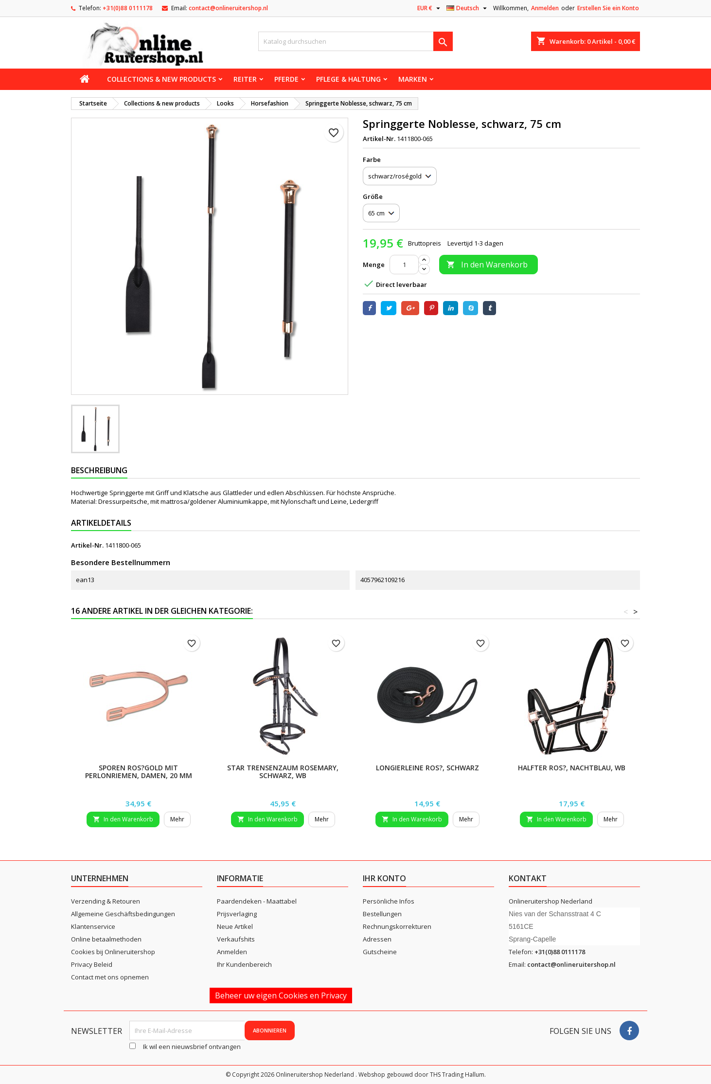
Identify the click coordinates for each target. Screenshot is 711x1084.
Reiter (245, 79)
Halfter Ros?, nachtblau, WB (571, 767)
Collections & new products (161, 79)
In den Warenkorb (487, 264)
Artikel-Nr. (379, 138)
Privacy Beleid (91, 964)
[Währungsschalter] (430, 8)
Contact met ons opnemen (110, 977)
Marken (412, 79)
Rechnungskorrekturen (397, 926)
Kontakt (528, 878)
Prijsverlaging (237, 913)
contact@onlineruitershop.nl (228, 8)
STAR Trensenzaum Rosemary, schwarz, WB (282, 771)
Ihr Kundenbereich (244, 964)
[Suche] (355, 41)
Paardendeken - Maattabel (257, 901)
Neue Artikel (235, 926)
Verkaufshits (236, 939)
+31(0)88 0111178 (128, 8)
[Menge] (404, 264)
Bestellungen (382, 913)
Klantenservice (93, 926)
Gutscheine (380, 951)
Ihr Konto (384, 878)
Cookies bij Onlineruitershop (113, 951)
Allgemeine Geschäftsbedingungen (123, 913)
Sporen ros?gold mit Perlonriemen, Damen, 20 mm (138, 771)
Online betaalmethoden (106, 939)
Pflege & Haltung (348, 79)
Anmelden (545, 8)
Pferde (286, 79)
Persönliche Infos (388, 901)
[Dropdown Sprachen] (467, 8)
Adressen (377, 939)
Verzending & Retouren (105, 901)
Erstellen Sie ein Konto (608, 8)
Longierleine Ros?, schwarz (427, 767)
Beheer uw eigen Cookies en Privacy (281, 995)
